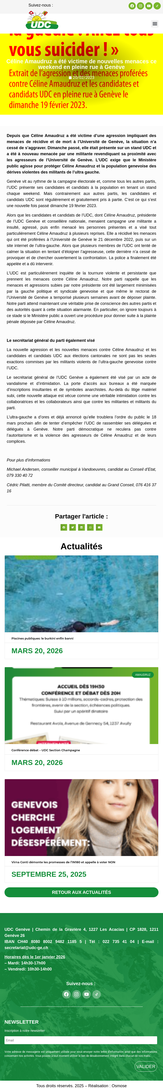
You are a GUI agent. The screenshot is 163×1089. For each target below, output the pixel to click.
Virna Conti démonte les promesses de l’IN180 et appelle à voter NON (63, 862)
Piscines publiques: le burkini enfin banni (42, 638)
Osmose (119, 1086)
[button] (154, 23)
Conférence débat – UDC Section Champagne (45, 750)
